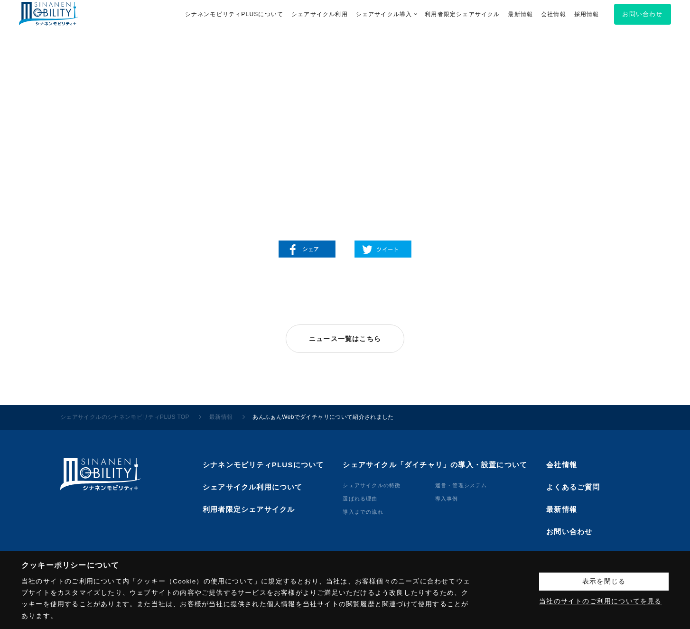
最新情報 (221, 417)
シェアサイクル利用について (253, 487)
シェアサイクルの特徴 (372, 485)
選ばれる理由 (360, 498)
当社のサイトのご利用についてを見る (600, 601)
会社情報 (561, 465)
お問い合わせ (569, 531)
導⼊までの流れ (363, 512)
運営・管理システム (461, 485)
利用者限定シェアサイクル (249, 509)
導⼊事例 (446, 498)
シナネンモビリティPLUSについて (263, 465)
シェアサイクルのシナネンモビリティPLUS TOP (124, 417)
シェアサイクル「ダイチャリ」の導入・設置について (435, 465)
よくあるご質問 (573, 487)
